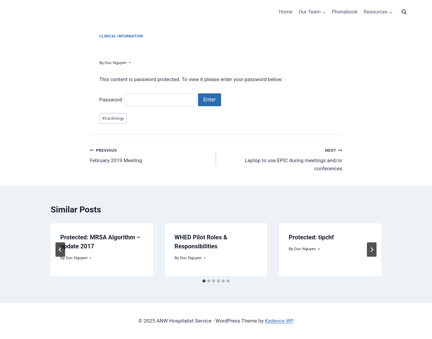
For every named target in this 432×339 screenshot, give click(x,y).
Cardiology (113, 118)
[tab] (204, 280)
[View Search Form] (404, 12)
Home (285, 12)
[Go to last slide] (60, 249)
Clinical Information (121, 36)
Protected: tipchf (311, 237)
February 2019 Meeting (150, 155)
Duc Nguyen (116, 62)
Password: (147, 100)
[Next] (371, 249)
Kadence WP (279, 321)
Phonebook (345, 12)
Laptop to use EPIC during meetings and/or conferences (281, 159)
